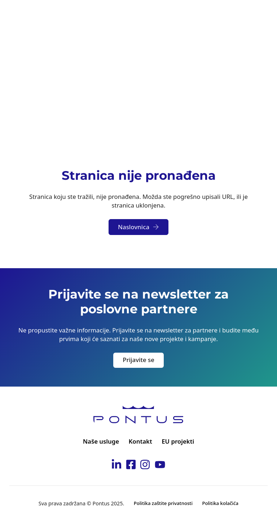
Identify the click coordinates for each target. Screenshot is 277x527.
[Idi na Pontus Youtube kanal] (160, 465)
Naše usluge (101, 441)
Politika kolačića (220, 503)
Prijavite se (138, 360)
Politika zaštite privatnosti (163, 503)
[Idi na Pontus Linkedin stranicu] (116, 465)
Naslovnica (138, 227)
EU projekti (178, 441)
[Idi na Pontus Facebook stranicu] (131, 465)
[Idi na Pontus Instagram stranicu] (145, 465)
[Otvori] (260, 14)
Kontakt (140, 441)
